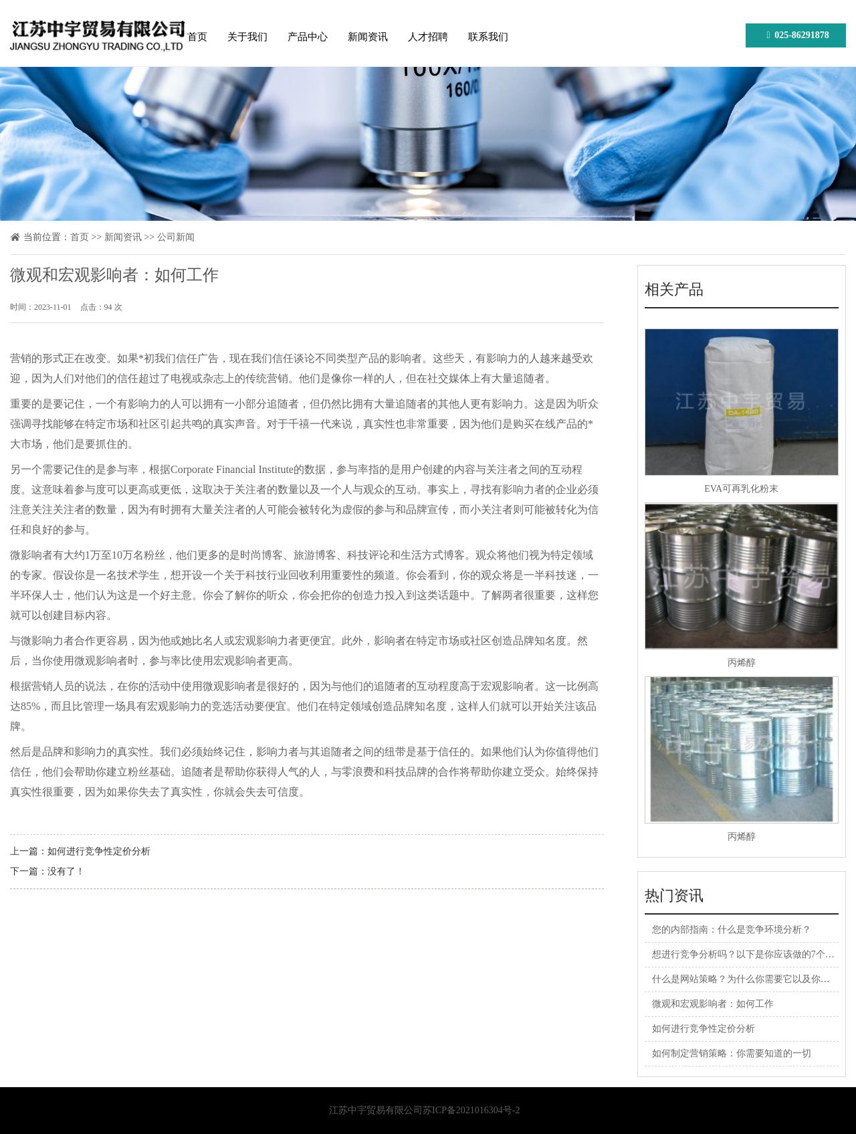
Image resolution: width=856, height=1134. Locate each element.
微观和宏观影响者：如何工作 (713, 1004)
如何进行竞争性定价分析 (98, 851)
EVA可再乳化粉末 (741, 489)
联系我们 (488, 36)
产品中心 (308, 36)
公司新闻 (176, 237)
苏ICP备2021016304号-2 (471, 1110)
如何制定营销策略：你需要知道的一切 (731, 1053)
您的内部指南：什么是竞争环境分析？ (731, 930)
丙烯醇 (742, 663)
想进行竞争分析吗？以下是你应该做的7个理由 (748, 954)
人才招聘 (428, 36)
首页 (197, 36)
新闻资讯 (368, 36)
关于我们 (247, 36)
